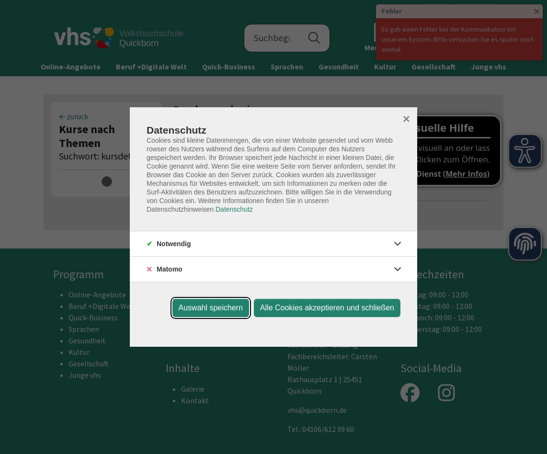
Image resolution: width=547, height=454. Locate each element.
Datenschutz (234, 209)
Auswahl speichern (211, 308)
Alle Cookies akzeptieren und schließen (327, 308)
